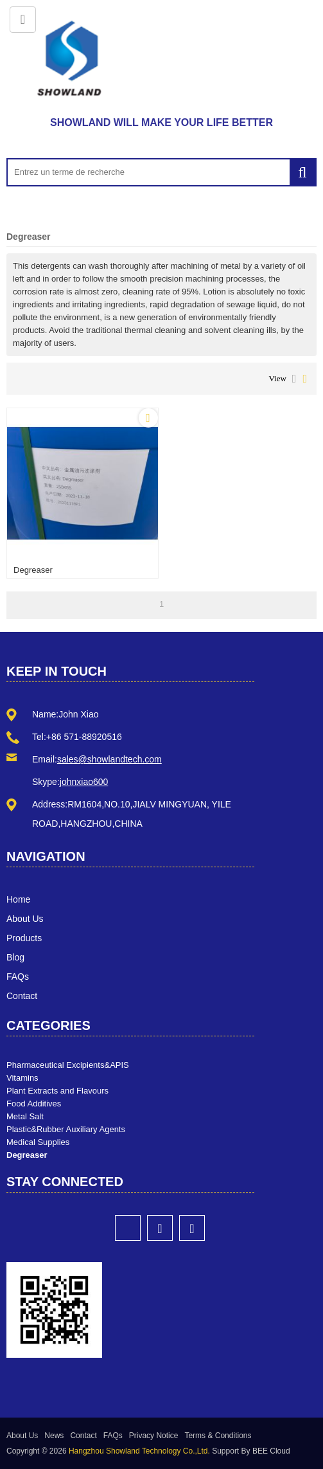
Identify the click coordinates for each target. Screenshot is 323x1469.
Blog (15, 957)
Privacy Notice (154, 1435)
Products (24, 938)
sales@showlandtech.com (109, 759)
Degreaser (33, 570)
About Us (25, 919)
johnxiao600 (84, 782)
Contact (21, 996)
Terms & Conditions (217, 1435)
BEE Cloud (271, 1450)
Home (18, 899)
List (294, 378)
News (54, 1435)
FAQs (17, 976)
